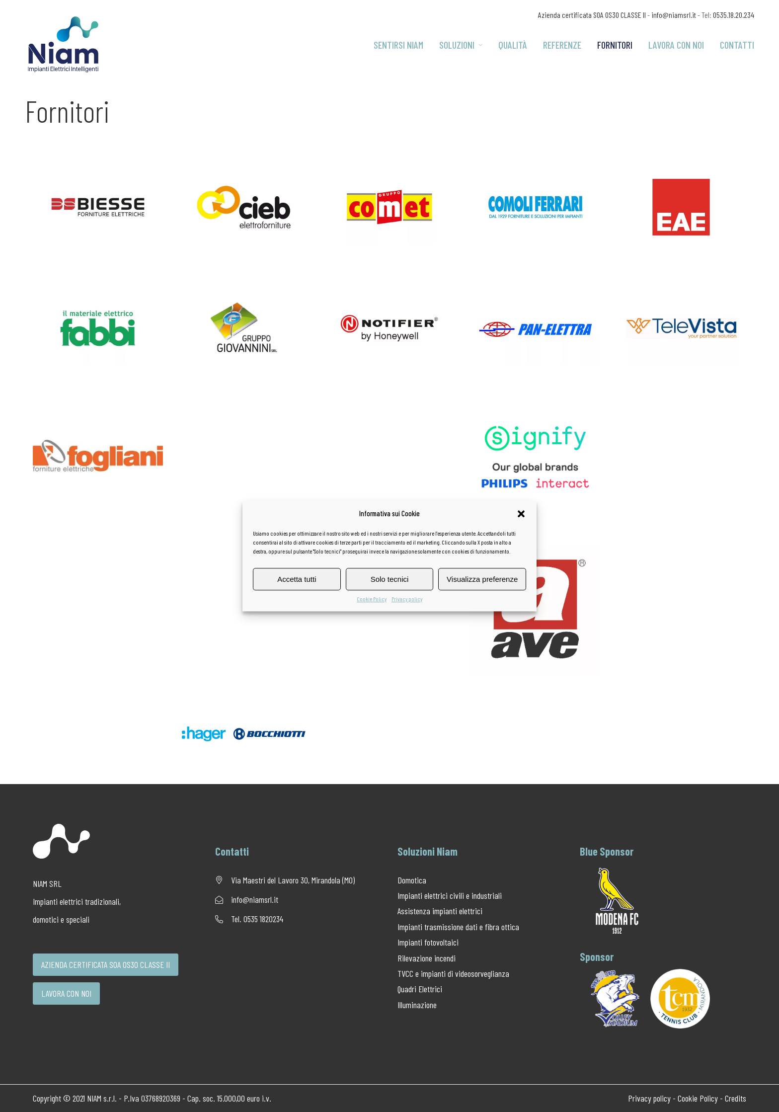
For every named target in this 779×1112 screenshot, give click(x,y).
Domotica (411, 879)
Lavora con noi (676, 45)
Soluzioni (460, 45)
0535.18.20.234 (733, 14)
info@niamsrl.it (673, 14)
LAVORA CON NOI (66, 993)
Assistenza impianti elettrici (439, 910)
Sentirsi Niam (398, 45)
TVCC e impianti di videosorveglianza (453, 973)
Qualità (512, 45)
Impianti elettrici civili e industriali (449, 895)
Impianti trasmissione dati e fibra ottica (458, 926)
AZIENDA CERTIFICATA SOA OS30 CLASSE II (105, 964)
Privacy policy (406, 598)
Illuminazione (417, 1004)
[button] (521, 514)
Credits (735, 1098)
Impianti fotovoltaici (428, 942)
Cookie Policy (372, 598)
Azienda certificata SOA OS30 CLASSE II (592, 14)
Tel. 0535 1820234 (257, 918)
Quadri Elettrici (419, 988)
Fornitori (614, 45)
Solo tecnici (390, 579)
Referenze (562, 45)
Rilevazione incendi (426, 958)
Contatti (737, 45)
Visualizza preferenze (482, 579)
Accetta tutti (296, 579)
